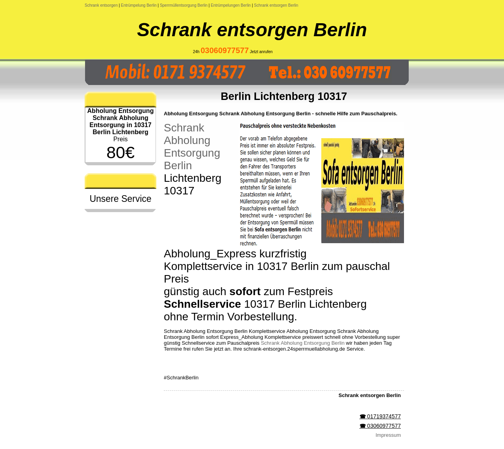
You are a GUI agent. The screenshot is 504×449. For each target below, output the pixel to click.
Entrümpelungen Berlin (231, 5)
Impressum (388, 435)
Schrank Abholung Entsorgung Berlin (192, 147)
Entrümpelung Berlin (139, 5)
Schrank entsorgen (101, 5)
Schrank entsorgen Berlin (276, 5)
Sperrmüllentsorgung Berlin (184, 5)
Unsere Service (120, 199)
